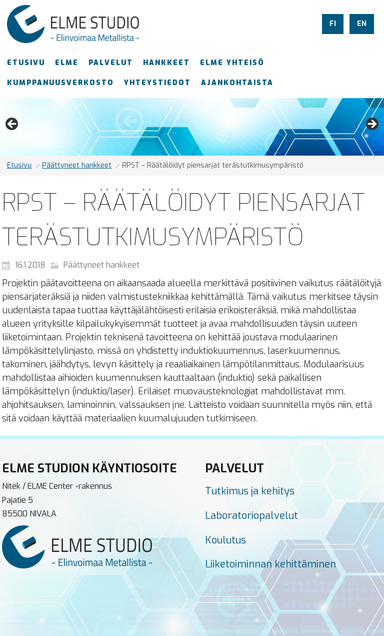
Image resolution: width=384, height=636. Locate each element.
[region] (192, 127)
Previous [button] (12, 124)
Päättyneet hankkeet (77, 165)
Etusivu (19, 165)
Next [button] (371, 124)
